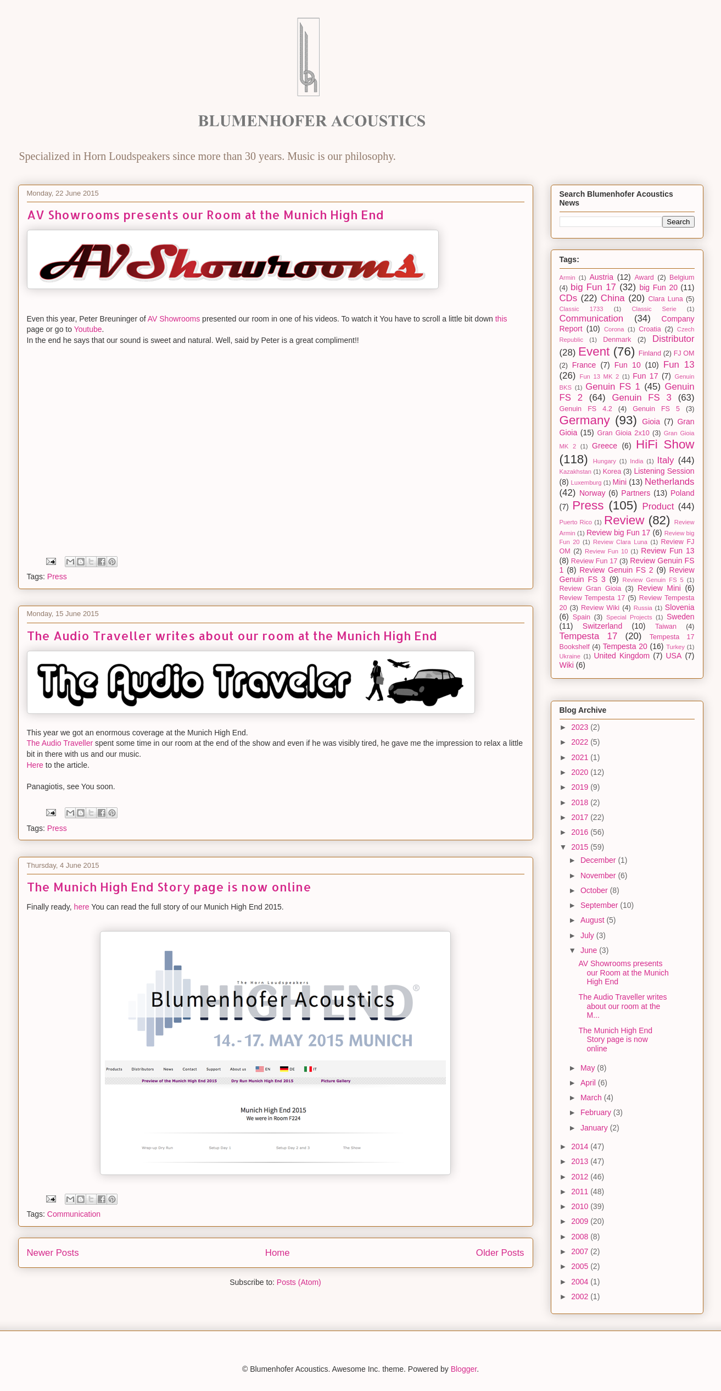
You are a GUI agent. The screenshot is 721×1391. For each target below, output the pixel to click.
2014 (580, 1146)
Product (658, 506)
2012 (580, 1176)
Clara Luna (665, 299)
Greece (604, 445)
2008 (580, 1236)
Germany (585, 420)
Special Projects (629, 617)
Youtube (88, 329)
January (595, 1127)
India (636, 461)
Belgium (682, 277)
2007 (580, 1251)
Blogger (464, 1369)
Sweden (681, 616)
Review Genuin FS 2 (616, 570)
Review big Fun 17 (618, 532)
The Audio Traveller (60, 743)
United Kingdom (622, 655)
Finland (650, 353)
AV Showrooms (174, 318)
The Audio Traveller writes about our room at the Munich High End (232, 635)
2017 (580, 817)
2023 (580, 727)
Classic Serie (653, 309)
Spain (581, 617)
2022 (580, 742)
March (592, 1097)
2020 (580, 772)
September (600, 905)
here (82, 906)
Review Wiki (600, 608)
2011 (580, 1191)
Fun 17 (645, 376)
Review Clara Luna (620, 542)
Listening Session (664, 471)
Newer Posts (53, 1253)
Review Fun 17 (594, 561)
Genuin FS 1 (612, 386)
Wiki (567, 665)
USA (674, 655)
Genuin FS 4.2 (586, 409)
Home (277, 1253)
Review (624, 520)
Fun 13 (679, 364)
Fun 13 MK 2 (599, 376)
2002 (580, 1296)
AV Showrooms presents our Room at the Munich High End (205, 214)
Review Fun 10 (606, 551)
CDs (569, 298)
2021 (580, 757)
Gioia (651, 421)
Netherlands (670, 481)
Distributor (673, 339)
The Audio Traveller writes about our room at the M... (622, 1006)
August (593, 920)
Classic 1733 (581, 309)
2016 (580, 832)
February (596, 1112)
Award (643, 277)
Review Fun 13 (667, 550)
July (588, 935)
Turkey (675, 647)
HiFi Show (665, 444)
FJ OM (684, 353)
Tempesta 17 (589, 636)
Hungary (604, 461)
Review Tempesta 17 (592, 598)
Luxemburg (586, 482)
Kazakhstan (575, 471)
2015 (580, 847)
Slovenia (680, 607)
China (613, 298)
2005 (580, 1266)
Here (35, 765)
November (599, 875)
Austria (601, 277)
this (501, 318)
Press (57, 576)
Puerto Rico (576, 522)
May (588, 1067)
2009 (580, 1221)
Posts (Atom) (299, 1282)
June (589, 950)
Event (594, 351)
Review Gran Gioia (591, 588)
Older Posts (500, 1253)
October (595, 890)
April (589, 1082)
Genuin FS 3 (641, 397)
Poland (682, 493)
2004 (580, 1281)
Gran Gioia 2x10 (623, 433)
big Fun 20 (658, 287)
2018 (580, 802)
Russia (643, 608)
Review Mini (659, 588)
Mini (620, 482)
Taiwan (666, 626)
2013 (580, 1161)
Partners (635, 493)
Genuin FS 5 (656, 409)
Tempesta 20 (625, 646)
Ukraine (570, 656)
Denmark (617, 339)
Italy (665, 460)
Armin (567, 277)
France (584, 365)
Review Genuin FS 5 (653, 580)
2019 (580, 787)
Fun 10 (627, 365)
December (599, 860)
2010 (580, 1206)
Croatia (650, 329)
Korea (612, 471)
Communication (73, 1214)
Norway (592, 493)
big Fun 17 (593, 287)
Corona (614, 329)
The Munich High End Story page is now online (169, 886)
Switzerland (602, 626)
